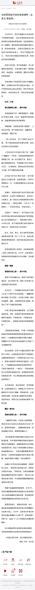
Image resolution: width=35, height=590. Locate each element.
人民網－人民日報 (26, 29)
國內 (15, 8)
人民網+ (13, 561)
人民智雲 (13, 572)
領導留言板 (28, 561)
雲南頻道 (8, 8)
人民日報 (5, 561)
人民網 (2, 8)
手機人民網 (20, 561)
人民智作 (20, 572)
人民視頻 (5, 572)
